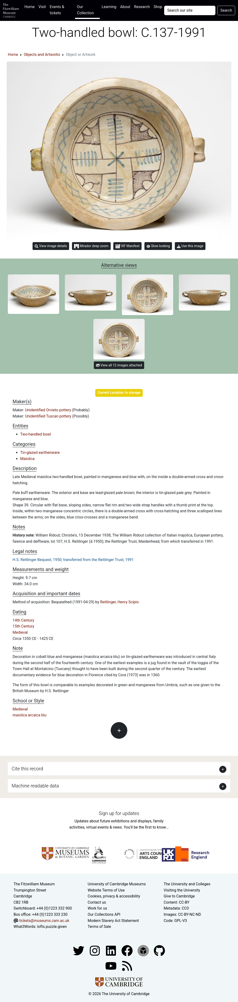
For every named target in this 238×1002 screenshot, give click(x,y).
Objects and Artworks (42, 54)
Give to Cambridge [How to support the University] (179, 896)
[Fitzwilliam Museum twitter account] (79, 950)
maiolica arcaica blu (29, 715)
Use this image (190, 246)
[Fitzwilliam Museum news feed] (127, 965)
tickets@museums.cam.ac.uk (44, 920)
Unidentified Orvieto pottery (48, 410)
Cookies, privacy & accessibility (114, 896)
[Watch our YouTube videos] (111, 965)
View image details (51, 246)
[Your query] (189, 10)
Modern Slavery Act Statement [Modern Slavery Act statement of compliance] (113, 920)
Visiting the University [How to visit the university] (182, 890)
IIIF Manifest (127, 246)
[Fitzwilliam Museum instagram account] (95, 950)
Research (142, 7)
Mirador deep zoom (91, 246)
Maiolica (27, 458)
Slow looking (158, 246)
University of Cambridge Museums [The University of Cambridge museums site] (117, 884)
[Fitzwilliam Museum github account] (159, 950)
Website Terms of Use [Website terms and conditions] (106, 890)
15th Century (23, 626)
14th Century (23, 620)
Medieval (20, 632)
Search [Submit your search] (226, 10)
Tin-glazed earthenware (40, 452)
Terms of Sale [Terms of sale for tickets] (99, 926)
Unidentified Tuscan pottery (48, 416)
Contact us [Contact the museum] (97, 902)
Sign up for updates (119, 813)
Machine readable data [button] (35, 786)
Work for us (97, 908)
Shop (158, 7)
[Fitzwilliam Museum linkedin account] (127, 950)
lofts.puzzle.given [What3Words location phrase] (52, 926)
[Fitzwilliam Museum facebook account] (111, 950)
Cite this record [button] (27, 769)
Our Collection (85, 10)
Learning (109, 7)
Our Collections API (104, 914)
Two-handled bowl (35, 434)
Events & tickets (57, 10)
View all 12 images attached (119, 365)
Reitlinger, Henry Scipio (119, 602)
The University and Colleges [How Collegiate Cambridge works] (187, 884)
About (125, 7)
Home (30, 6)
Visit (42, 7)
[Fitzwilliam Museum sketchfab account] (144, 950)
